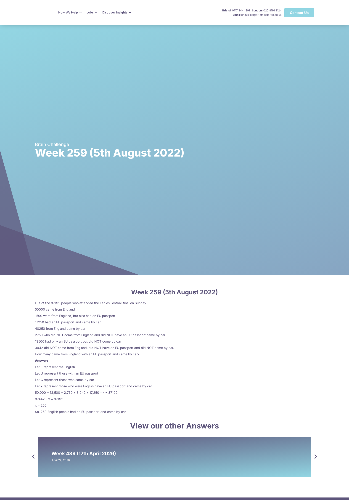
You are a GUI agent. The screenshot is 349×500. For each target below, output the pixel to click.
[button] (33, 456)
